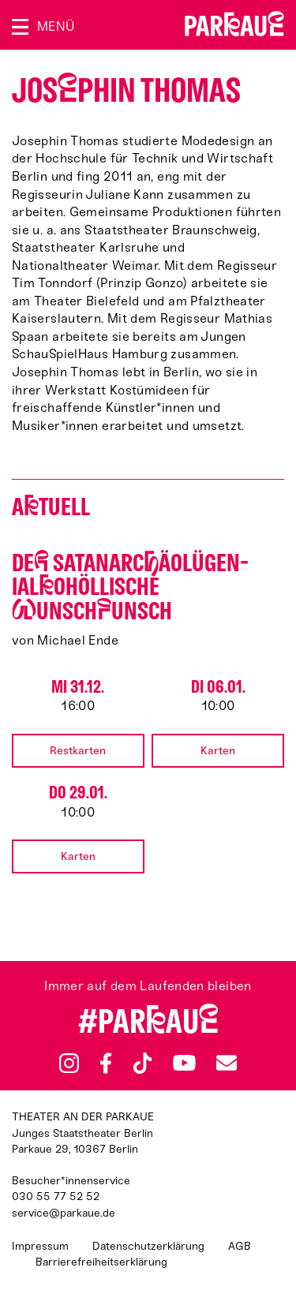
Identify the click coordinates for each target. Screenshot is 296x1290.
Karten (217, 750)
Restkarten (78, 750)
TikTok (143, 1064)
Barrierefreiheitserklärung (101, 1262)
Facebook (106, 1064)
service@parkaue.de (63, 1213)
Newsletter (226, 1063)
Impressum (40, 1246)
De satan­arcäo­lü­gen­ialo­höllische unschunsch (130, 587)
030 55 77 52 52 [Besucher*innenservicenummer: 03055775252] (55, 1196)
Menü (55, 26)
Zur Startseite (234, 23)
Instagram (69, 1063)
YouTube (184, 1062)
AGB (239, 1246)
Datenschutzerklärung (148, 1246)
